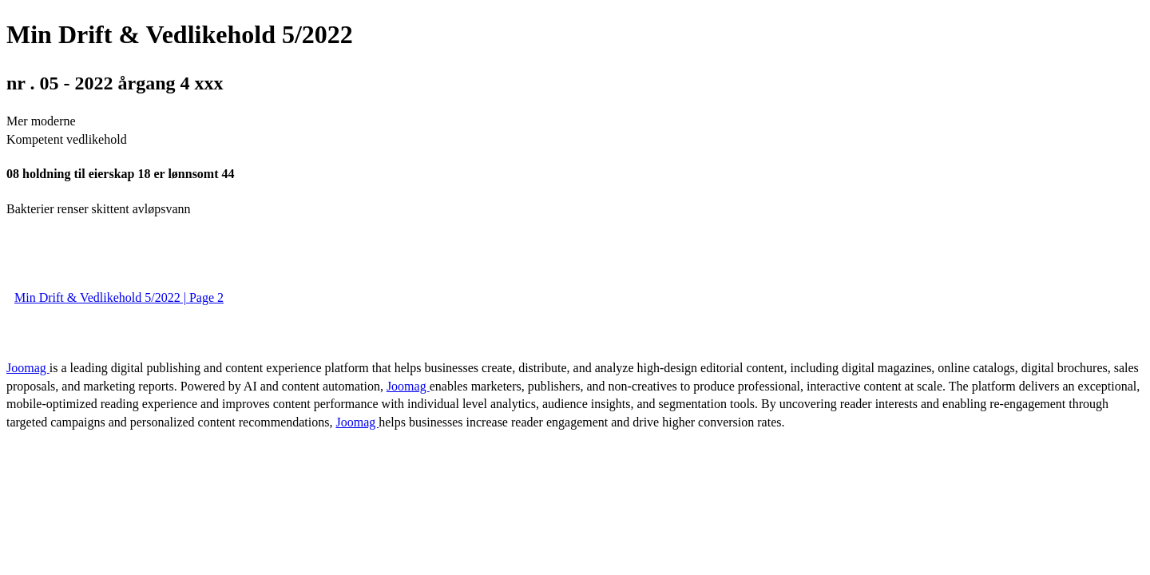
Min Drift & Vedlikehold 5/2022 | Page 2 (119, 297)
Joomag (28, 368)
